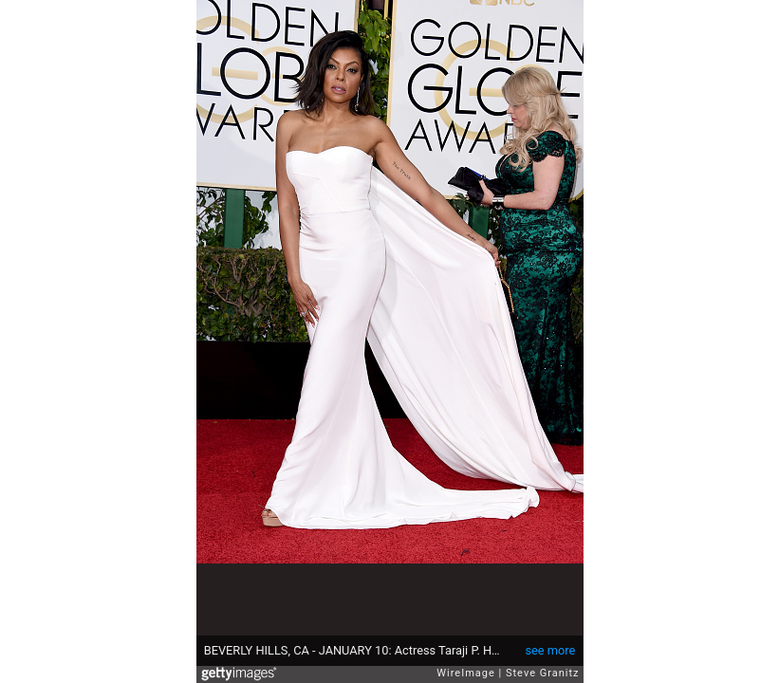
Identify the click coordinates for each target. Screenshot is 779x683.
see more (550, 650)
